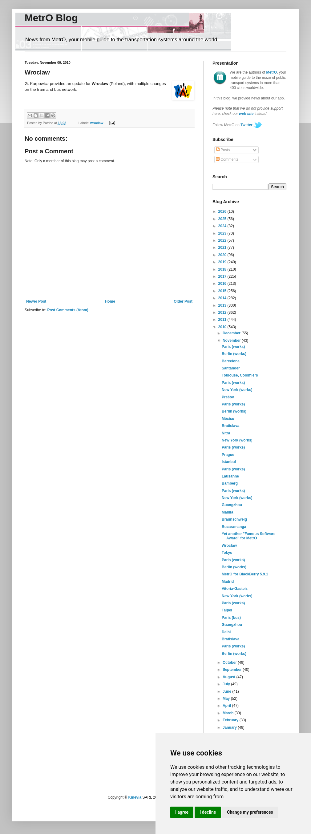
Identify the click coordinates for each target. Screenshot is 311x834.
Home (110, 301)
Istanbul (229, 462)
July (227, 684)
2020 (223, 255)
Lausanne (230, 476)
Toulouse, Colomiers (240, 375)
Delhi (226, 632)
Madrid (228, 581)
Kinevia (135, 797)
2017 (223, 276)
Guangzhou (232, 505)
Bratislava (230, 426)
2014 (223, 298)
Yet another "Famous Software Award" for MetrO (248, 536)
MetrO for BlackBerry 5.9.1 (245, 574)
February (231, 720)
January (230, 727)
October (230, 662)
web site (246, 113)
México (228, 419)
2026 (223, 211)
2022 (223, 240)
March (229, 713)
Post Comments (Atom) (67, 310)
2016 (223, 283)
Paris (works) (233, 346)
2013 (223, 305)
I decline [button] (208, 812)
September (233, 669)
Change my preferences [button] (250, 812)
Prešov (228, 397)
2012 (223, 312)
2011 (223, 319)
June (227, 691)
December (232, 333)
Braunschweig (234, 519)
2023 (223, 233)
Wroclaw (229, 545)
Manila (227, 512)
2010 (223, 327)
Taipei (227, 610)
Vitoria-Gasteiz (235, 588)
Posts (223, 150)
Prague (228, 455)
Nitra (226, 433)
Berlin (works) (234, 354)
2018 (223, 269)
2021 (223, 247)
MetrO (271, 72)
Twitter (246, 125)
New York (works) (237, 390)
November (232, 340)
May (227, 698)
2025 (223, 219)
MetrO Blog (51, 17)
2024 (223, 226)
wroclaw (96, 123)
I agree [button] (181, 812)
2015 (223, 291)
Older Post (183, 301)
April (227, 705)
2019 (223, 262)
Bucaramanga (234, 527)
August (229, 677)
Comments (227, 159)
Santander (231, 368)
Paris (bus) (231, 617)
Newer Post (36, 301)
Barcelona (231, 361)
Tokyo (227, 552)
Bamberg (230, 483)
